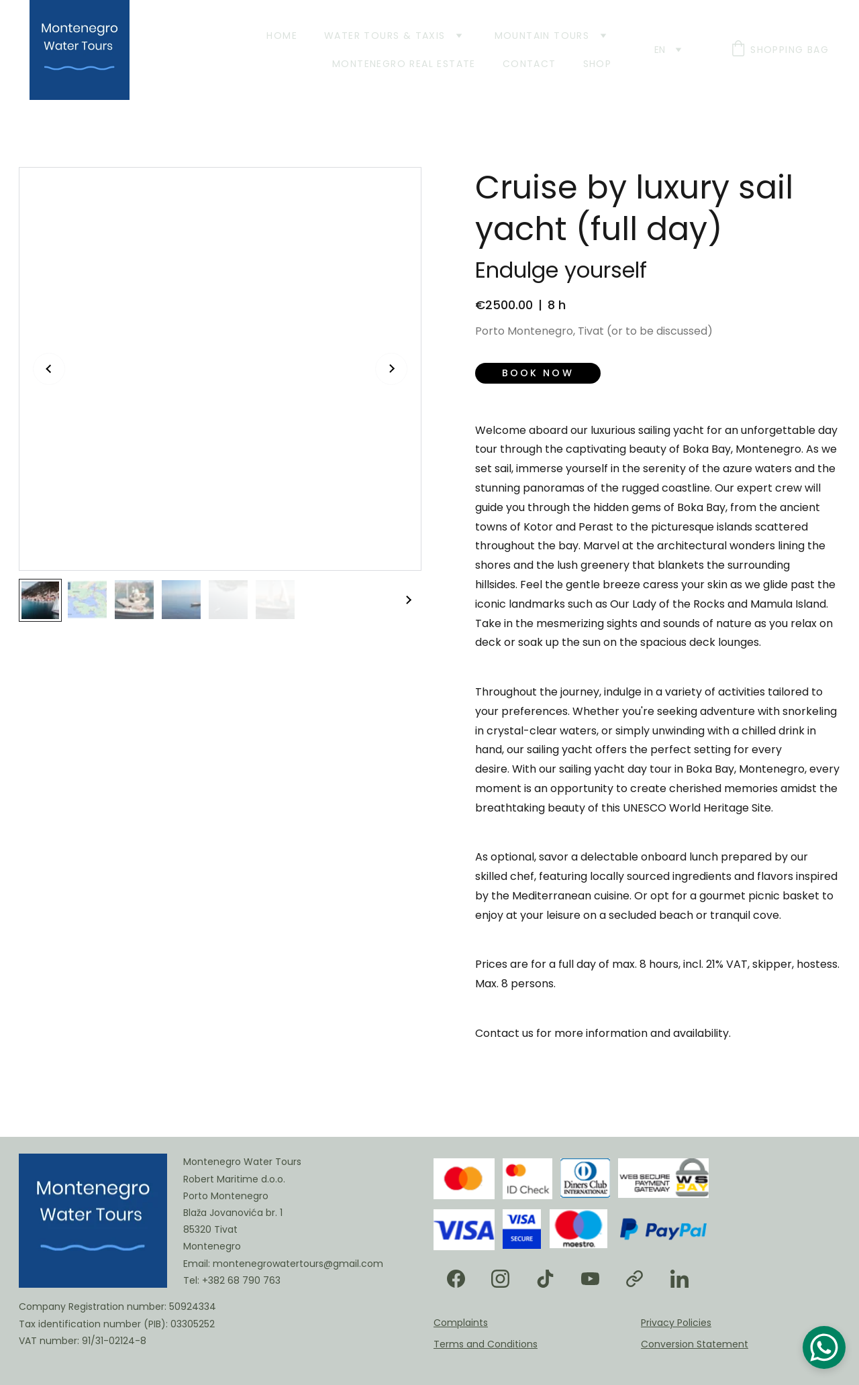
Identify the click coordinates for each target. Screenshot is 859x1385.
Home (281, 35)
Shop (597, 63)
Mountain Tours (542, 35)
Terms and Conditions (486, 1344)
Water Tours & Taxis (385, 35)
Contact (529, 63)
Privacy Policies (676, 1322)
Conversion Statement (694, 1344)
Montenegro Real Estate (404, 63)
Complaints (461, 1322)
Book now (538, 373)
